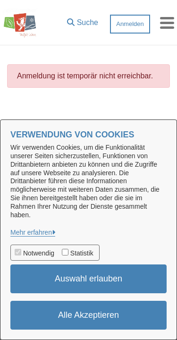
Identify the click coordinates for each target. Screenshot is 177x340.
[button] (82, 20)
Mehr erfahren (31, 232)
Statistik (81, 253)
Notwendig (38, 253)
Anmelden (130, 23)
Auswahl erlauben (88, 278)
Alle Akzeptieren (88, 315)
